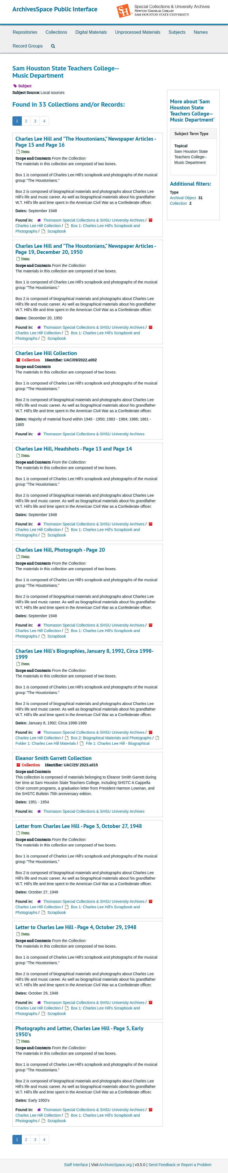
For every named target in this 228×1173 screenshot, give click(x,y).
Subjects (177, 32)
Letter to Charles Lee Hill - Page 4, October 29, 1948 (75, 927)
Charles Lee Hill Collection (38, 225)
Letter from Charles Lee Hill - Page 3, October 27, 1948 (78, 826)
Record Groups (28, 46)
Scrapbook (56, 231)
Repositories (25, 32)
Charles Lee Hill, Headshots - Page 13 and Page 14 (73, 448)
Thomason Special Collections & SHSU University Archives (93, 220)
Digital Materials (91, 32)
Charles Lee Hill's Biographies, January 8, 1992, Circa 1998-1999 (84, 654)
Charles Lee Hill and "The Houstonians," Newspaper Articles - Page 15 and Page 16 (85, 141)
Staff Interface (76, 1165)
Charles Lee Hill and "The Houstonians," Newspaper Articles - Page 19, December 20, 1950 (85, 249)
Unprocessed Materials (137, 32)
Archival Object (183, 198)
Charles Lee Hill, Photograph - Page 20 (60, 549)
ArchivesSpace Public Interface (54, 9)
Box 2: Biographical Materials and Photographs (111, 738)
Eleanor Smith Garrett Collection (53, 758)
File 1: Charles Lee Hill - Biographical (117, 743)
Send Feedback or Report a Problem (180, 1165)
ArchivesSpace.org (115, 1165)
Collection (179, 203)
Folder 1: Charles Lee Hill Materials (46, 743)
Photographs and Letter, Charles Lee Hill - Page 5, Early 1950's (79, 1031)
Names (201, 32)
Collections (56, 32)
